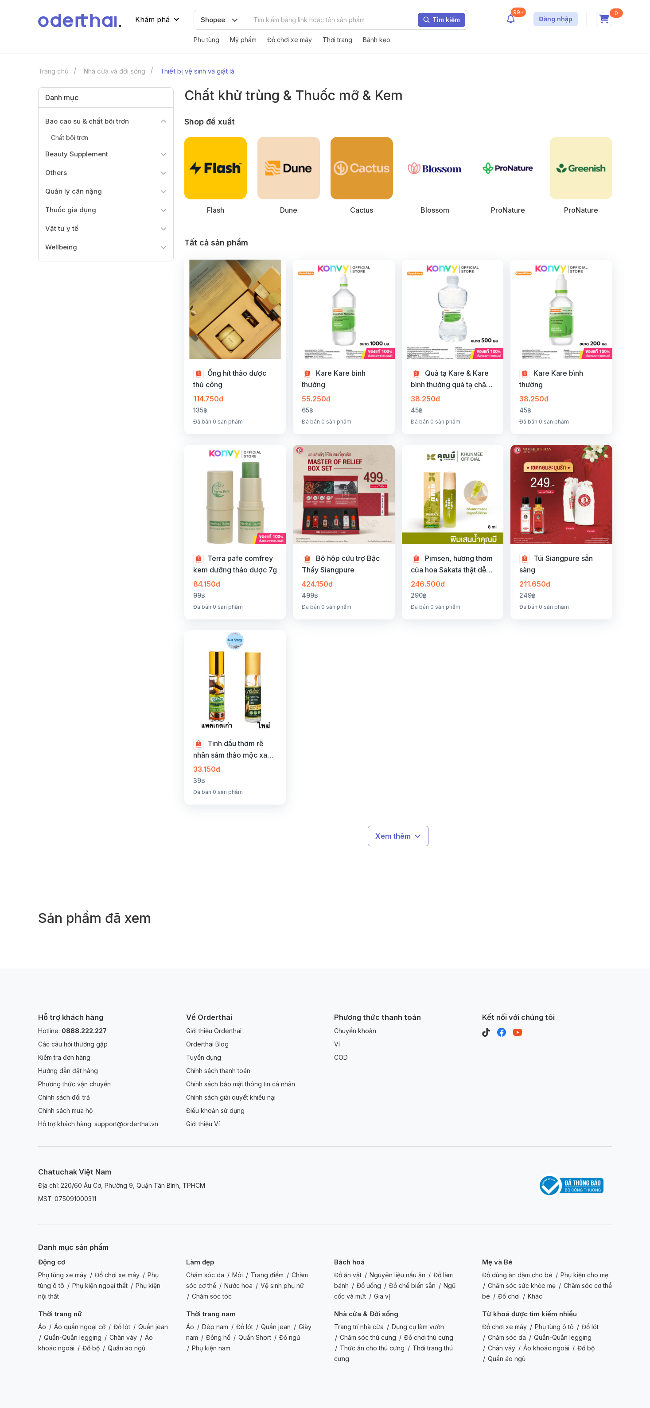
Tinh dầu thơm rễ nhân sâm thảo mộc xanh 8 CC (234, 749)
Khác (535, 1296)
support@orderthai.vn (126, 1124)
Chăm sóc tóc (212, 1296)
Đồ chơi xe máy (289, 39)
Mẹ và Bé (497, 1262)
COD (341, 1057)
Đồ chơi (509, 1296)
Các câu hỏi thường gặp (73, 1044)
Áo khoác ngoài (546, 1348)
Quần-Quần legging (72, 1337)
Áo (42, 1326)
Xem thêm (398, 836)
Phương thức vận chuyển (74, 1084)
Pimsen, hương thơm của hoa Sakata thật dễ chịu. (452, 564)
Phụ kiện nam (211, 1348)
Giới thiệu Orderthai (213, 1031)
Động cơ (51, 1262)
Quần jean (153, 1326)
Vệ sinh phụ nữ (282, 1285)
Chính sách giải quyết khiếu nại (231, 1097)
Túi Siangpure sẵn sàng (556, 564)
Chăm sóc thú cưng (368, 1337)
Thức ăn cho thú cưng (372, 1348)
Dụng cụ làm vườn (418, 1326)
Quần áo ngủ (126, 1348)
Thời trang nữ (60, 1314)
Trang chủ (53, 71)
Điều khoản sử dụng (215, 1110)
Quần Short (254, 1337)
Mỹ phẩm (243, 39)
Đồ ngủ (289, 1337)
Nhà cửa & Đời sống (366, 1314)
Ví (337, 1044)
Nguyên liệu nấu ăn (397, 1275)
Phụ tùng (206, 39)
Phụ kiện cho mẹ (584, 1275)
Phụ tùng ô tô (554, 1326)
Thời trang (337, 39)
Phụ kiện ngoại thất (100, 1285)
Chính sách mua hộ (65, 1110)
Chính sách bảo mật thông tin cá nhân (240, 1084)
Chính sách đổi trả (64, 1097)
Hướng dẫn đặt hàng (68, 1070)
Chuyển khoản (355, 1031)
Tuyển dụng (203, 1057)
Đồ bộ (91, 1348)
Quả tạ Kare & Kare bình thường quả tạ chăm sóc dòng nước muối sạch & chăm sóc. (451, 379)
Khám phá (157, 19)
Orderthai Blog (207, 1044)
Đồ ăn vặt (348, 1275)
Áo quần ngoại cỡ (79, 1326)
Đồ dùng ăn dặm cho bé (517, 1275)
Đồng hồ (218, 1337)
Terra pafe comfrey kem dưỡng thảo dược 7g (235, 564)
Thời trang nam (211, 1314)
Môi (237, 1275)
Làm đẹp (200, 1262)
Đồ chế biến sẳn (412, 1285)
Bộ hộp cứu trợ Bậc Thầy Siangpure (341, 564)
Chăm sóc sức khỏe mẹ (522, 1285)
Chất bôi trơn (69, 137)
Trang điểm (267, 1275)
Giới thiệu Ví (203, 1124)
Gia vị (382, 1296)
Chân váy (123, 1337)
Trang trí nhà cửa (359, 1326)
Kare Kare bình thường (334, 379)
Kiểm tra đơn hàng (64, 1057)
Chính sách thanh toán (218, 1070)
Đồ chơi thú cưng (428, 1337)
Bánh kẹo (376, 39)
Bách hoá (349, 1262)
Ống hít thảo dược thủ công (229, 379)
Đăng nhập (555, 19)
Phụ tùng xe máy (62, 1275)
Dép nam (215, 1326)
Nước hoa (238, 1285)
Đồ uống (369, 1285)
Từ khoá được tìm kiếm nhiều (529, 1314)
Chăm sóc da (205, 1275)
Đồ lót (121, 1326)
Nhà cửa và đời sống (114, 71)
